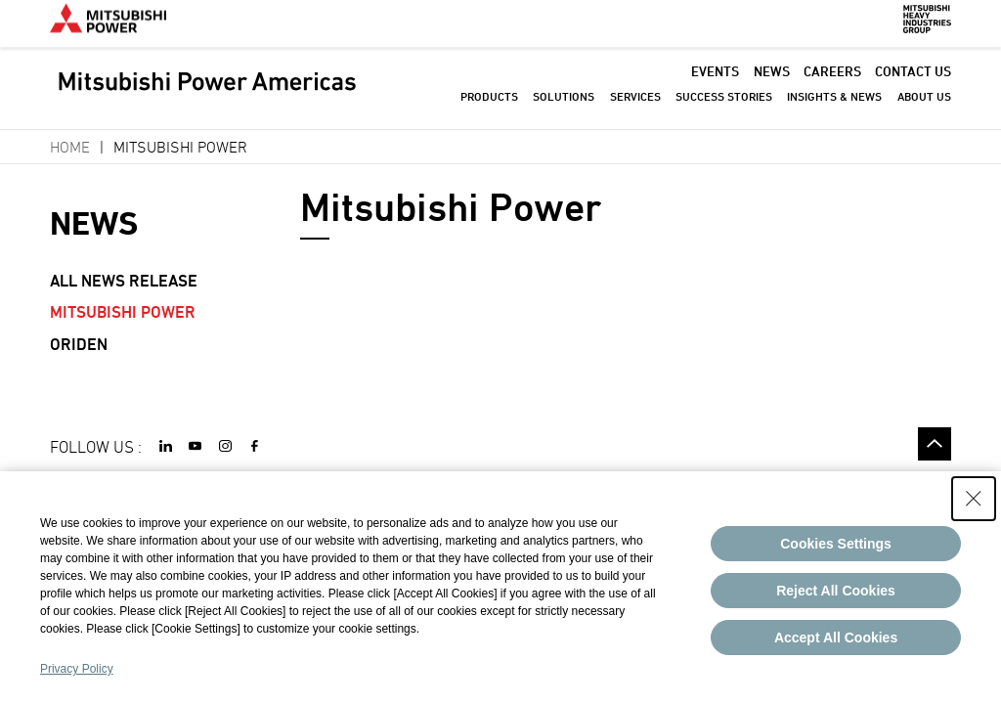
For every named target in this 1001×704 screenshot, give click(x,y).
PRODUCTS (489, 107)
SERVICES (635, 107)
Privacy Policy (76, 669)
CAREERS (832, 81)
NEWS (772, 81)
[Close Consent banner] (973, 498)
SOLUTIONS (563, 107)
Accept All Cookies (835, 637)
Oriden (79, 344)
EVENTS (715, 81)
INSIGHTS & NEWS (834, 107)
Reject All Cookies (835, 590)
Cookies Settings (836, 543)
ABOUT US (924, 107)
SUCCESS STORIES (723, 107)
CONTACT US (913, 81)
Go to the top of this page (934, 444)
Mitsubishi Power (123, 312)
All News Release (123, 280)
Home (70, 146)
